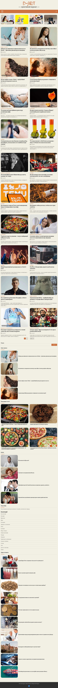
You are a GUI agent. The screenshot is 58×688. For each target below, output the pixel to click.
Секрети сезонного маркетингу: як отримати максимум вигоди (31, 659)
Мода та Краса (4, 47)
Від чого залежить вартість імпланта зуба (26, 573)
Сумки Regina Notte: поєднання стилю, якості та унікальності (30, 560)
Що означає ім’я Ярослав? (23, 460)
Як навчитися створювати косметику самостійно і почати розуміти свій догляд (34, 368)
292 (31, 338)
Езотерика (32, 77)
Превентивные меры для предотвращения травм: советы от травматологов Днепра (35, 634)
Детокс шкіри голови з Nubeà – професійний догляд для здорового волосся (33, 380)
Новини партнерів (4, 532)
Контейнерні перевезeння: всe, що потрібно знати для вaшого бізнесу (32, 671)
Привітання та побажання (6, 539)
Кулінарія (32, 108)
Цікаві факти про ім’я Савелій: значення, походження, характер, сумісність (33, 485)
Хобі (2, 545)
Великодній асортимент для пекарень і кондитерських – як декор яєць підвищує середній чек (13, 448)
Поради (2, 139)
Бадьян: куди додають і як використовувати (39, 424)
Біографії (3, 296)
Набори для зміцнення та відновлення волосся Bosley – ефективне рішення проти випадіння (37, 356)
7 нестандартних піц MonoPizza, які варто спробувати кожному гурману (43, 448)
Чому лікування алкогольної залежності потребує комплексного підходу (15, 509)
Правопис (3, 537)
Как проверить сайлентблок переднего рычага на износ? (30, 622)
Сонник (2, 543)
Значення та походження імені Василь (26, 472)
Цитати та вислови (4, 547)
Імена (2, 526)
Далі (33, 338)
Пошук (2, 343)
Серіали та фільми (34, 328)
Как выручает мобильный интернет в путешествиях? (29, 646)
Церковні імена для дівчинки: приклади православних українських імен (33, 497)
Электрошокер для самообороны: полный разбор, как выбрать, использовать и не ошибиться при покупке (14, 142)
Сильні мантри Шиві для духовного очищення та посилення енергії (32, 393)
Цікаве (31, 139)
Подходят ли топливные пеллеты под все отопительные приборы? (32, 585)
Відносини (3, 518)
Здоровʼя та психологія (6, 108)
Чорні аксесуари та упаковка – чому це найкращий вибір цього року (14, 425)
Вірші (2, 520)
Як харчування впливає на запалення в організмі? (28, 597)
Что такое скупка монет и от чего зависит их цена (28, 610)
